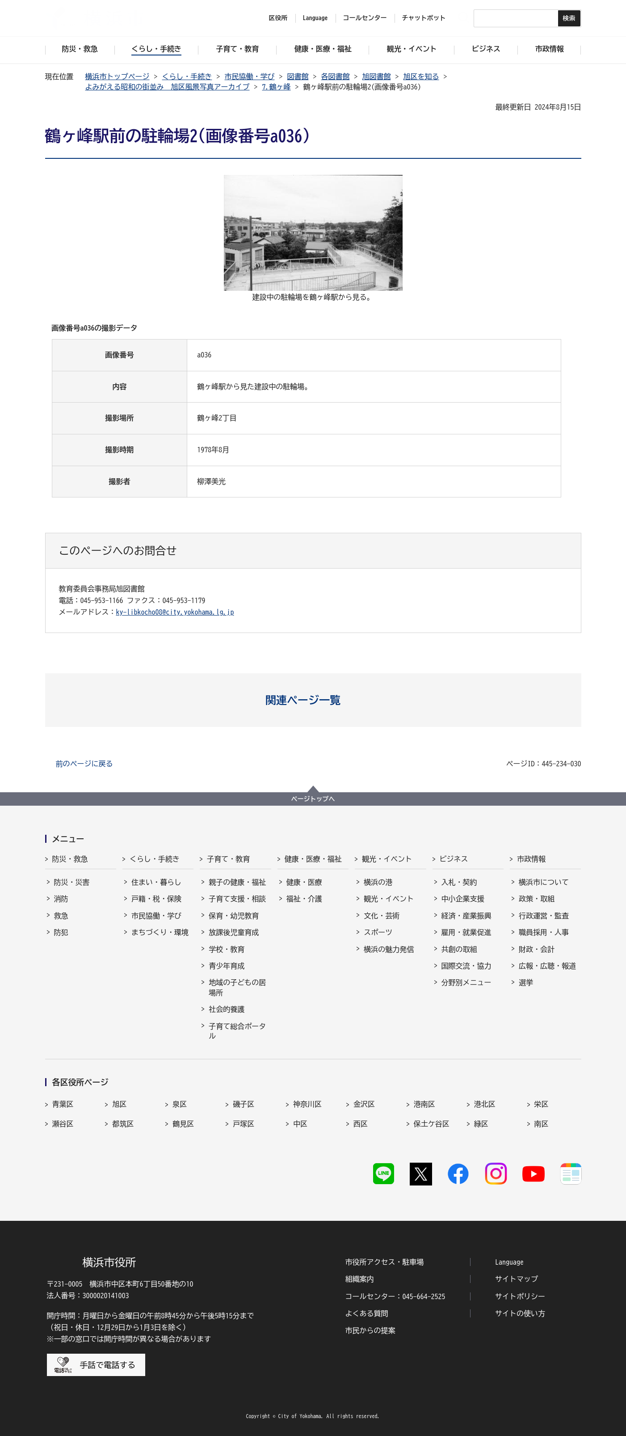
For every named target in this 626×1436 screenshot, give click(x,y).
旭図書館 (376, 76)
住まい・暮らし (156, 882)
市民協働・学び (250, 76)
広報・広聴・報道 (547, 965)
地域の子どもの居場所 (237, 987)
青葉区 (63, 1104)
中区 (300, 1123)
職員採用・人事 (544, 932)
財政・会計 (537, 949)
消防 (61, 898)
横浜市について (544, 882)
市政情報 (531, 858)
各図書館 (335, 76)
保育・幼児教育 (234, 915)
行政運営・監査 (544, 915)
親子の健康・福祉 (237, 882)
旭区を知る (421, 76)
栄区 (541, 1104)
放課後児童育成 (234, 932)
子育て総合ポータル (237, 1031)
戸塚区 (243, 1123)
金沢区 (364, 1104)
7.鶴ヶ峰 (276, 86)
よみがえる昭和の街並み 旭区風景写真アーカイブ (167, 86)
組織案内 (359, 1279)
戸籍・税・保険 (156, 898)
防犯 (61, 932)
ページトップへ (313, 799)
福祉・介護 (304, 898)
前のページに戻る (84, 763)
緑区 (481, 1123)
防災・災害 (72, 882)
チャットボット (424, 18)
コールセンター (365, 18)
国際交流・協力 (466, 965)
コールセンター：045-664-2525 (395, 1296)
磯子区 (243, 1104)
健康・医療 (304, 882)
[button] (313, 700)
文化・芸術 (381, 915)
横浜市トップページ (117, 76)
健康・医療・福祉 (313, 858)
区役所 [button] (278, 18)
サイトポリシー (520, 1296)
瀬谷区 (63, 1123)
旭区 (119, 1104)
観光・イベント (387, 858)
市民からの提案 (370, 1330)
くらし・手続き (187, 76)
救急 (61, 915)
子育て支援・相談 (237, 898)
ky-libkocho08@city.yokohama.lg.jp (175, 612)
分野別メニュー (466, 982)
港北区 (485, 1104)
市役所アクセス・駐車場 (384, 1262)
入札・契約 (459, 882)
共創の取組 (459, 949)
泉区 (179, 1104)
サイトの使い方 (520, 1313)
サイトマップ (516, 1279)
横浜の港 (378, 882)
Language (509, 1262)
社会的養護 (226, 1009)
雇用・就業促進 (466, 932)
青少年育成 (226, 965)
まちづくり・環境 (160, 932)
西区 (360, 1123)
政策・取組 (537, 898)
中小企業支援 (462, 898)
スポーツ (378, 932)
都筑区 (123, 1123)
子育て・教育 (228, 858)
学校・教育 (226, 949)
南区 (541, 1123)
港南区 (424, 1104)
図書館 (298, 76)
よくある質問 (366, 1313)
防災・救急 (70, 858)
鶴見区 (183, 1123)
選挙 (526, 982)
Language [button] (315, 18)
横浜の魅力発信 (389, 949)
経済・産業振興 (466, 915)
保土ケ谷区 (432, 1123)
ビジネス (454, 858)
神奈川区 (307, 1104)
